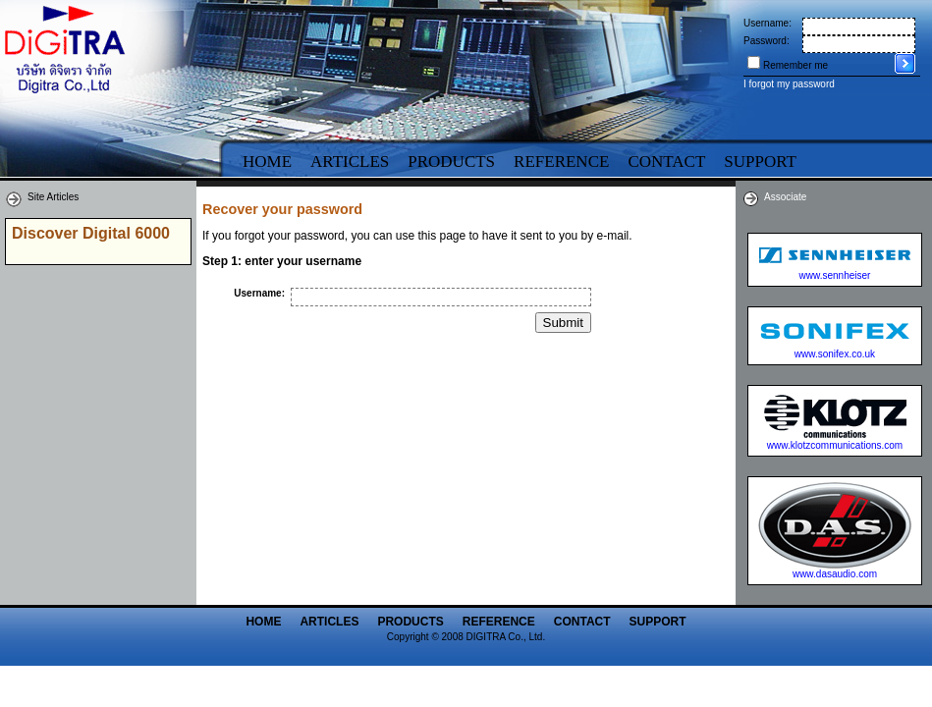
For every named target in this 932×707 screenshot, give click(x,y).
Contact (666, 161)
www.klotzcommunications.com (835, 445)
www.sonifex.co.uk (835, 354)
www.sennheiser (835, 275)
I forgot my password (789, 84)
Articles (349, 161)
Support (658, 621)
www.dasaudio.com (835, 574)
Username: (767, 23)
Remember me (795, 65)
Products (451, 161)
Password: (766, 40)
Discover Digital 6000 (91, 233)
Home (267, 161)
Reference (561, 161)
